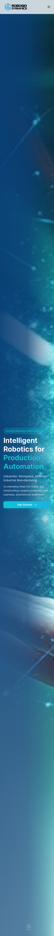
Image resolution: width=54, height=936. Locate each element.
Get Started (27, 504)
